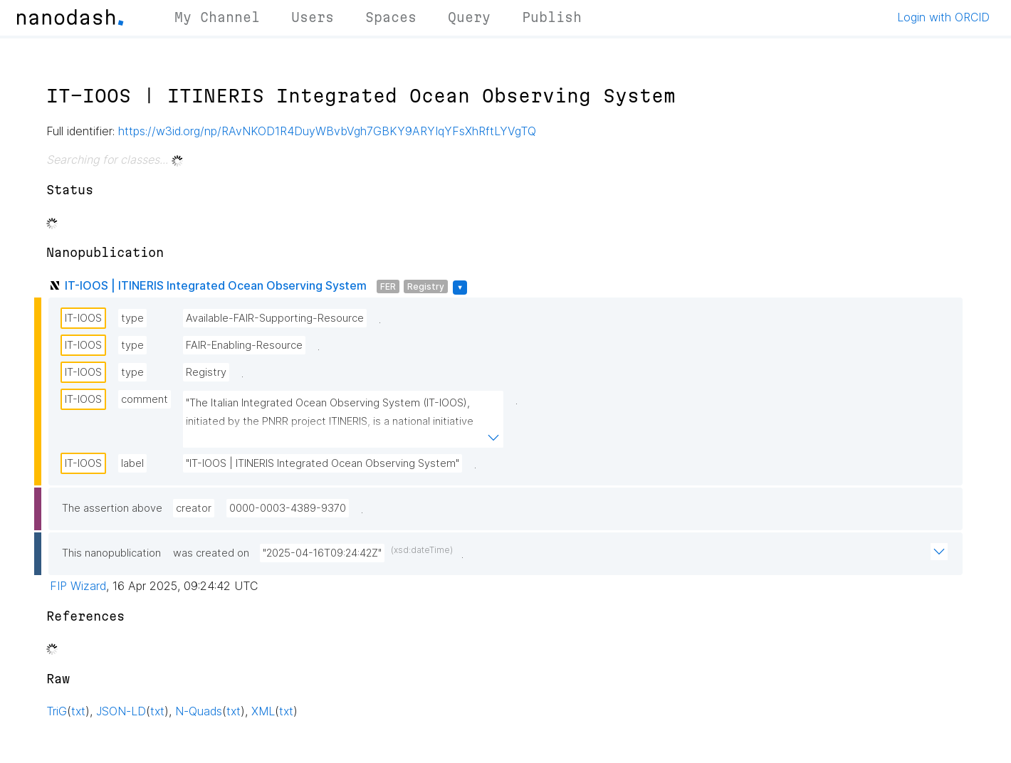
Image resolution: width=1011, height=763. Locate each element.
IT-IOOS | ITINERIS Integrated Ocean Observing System (216, 285)
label (132, 463)
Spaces (391, 17)
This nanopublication (111, 553)
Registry (425, 286)
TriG (56, 711)
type (132, 318)
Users (312, 17)
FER (388, 286)
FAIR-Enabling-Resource (244, 345)
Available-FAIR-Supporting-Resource (275, 318)
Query (469, 17)
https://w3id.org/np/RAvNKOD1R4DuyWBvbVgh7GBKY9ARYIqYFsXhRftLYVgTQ (327, 131)
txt (78, 711)
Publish (552, 17)
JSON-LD (121, 711)
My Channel (217, 17)
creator (193, 508)
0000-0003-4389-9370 (287, 508)
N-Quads (198, 711)
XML (263, 711)
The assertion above (112, 508)
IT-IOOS (83, 318)
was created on (211, 553)
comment (144, 399)
